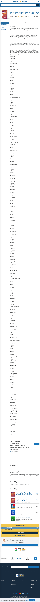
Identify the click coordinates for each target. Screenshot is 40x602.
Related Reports (3, 29)
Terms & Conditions (24, 596)
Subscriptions (13, 584)
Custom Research (14, 583)
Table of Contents (4, 24)
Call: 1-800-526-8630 (20, 542)
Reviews (2, 583)
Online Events (33, 583)
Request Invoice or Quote (20, 535)
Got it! (32, 600)
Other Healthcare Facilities (24, 484)
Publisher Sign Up (34, 580)
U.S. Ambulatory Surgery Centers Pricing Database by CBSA (23, 518)
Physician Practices (14, 484)
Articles (32, 584)
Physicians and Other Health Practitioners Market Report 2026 (24, 505)
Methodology (3, 26)
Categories (13, 580)
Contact (22, 580)
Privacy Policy (18, 596)
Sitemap (14, 596)
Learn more (27, 600)
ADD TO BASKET (20, 532)
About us (2, 580)
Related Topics (3, 27)
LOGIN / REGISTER (23, 583)
